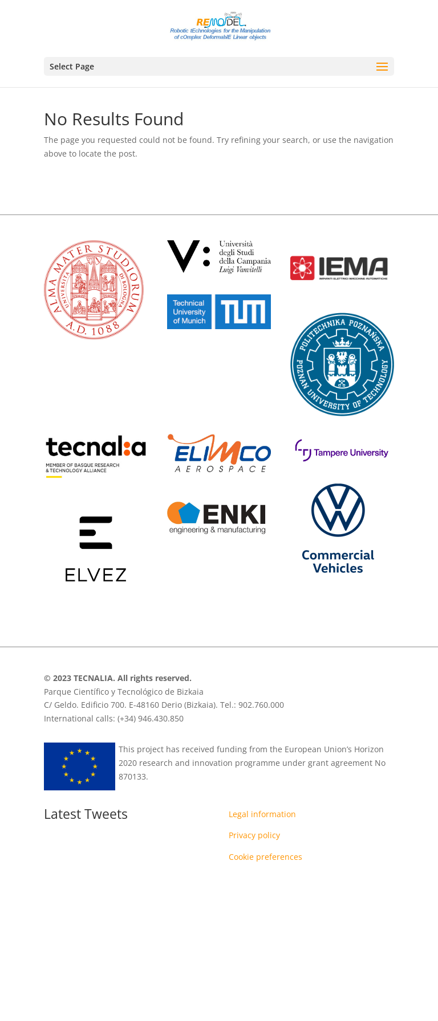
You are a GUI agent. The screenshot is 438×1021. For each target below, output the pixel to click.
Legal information (262, 814)
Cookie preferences (265, 856)
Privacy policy (254, 835)
